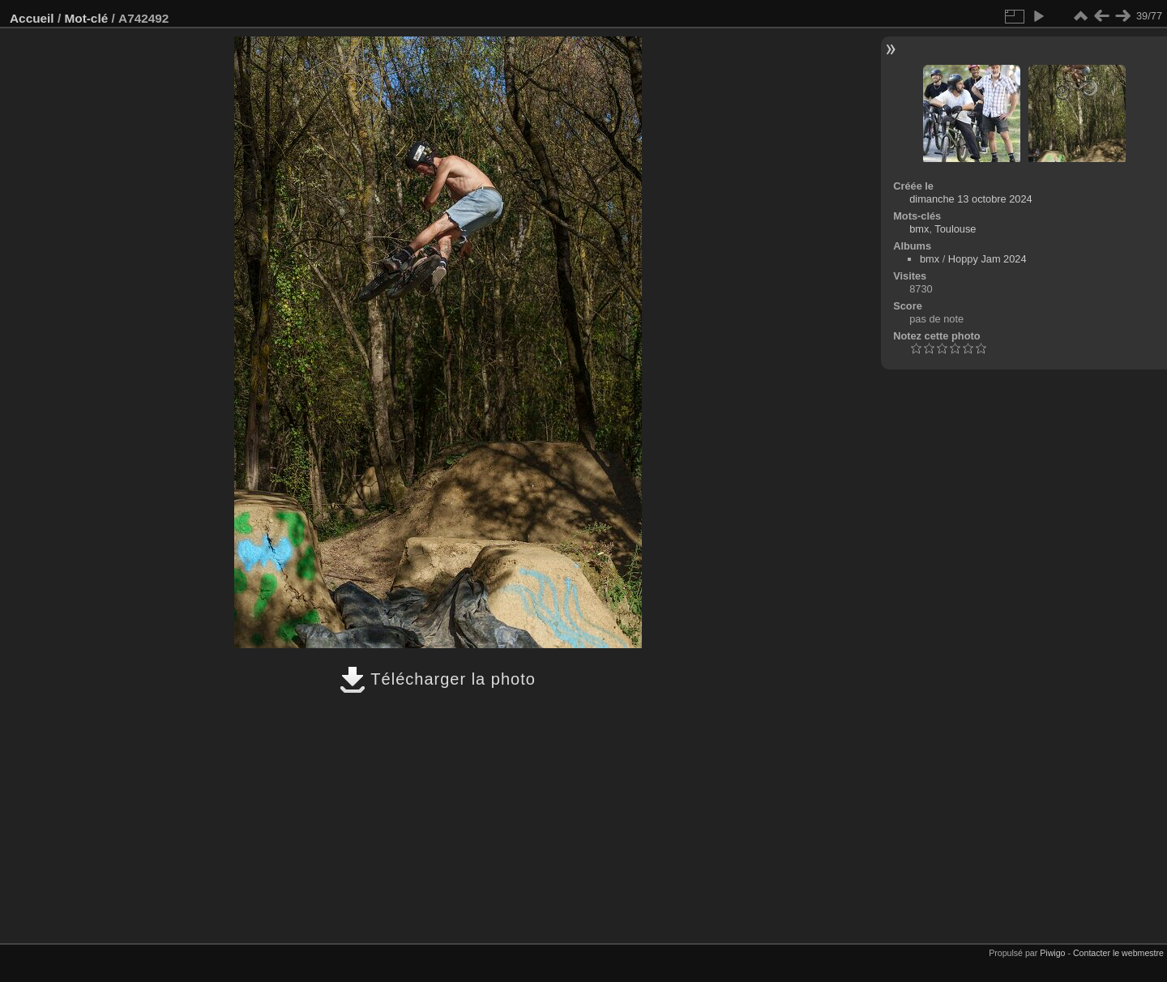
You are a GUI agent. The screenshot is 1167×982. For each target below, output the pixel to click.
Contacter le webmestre (1118, 953)
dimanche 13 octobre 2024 (970, 199)
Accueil (32, 18)
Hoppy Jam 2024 (987, 259)
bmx (919, 229)
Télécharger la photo (438, 679)
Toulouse (955, 229)
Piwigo (1052, 953)
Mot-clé (86, 18)
